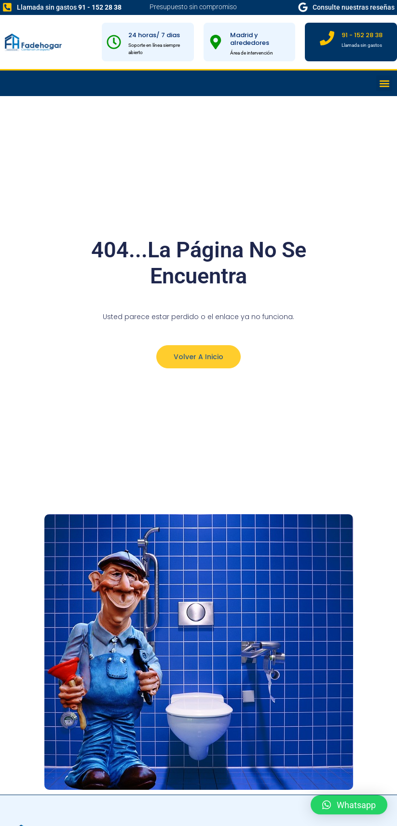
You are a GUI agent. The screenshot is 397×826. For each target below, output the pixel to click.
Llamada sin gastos (69, 7)
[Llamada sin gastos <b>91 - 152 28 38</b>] (7, 7)
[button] (384, 83)
